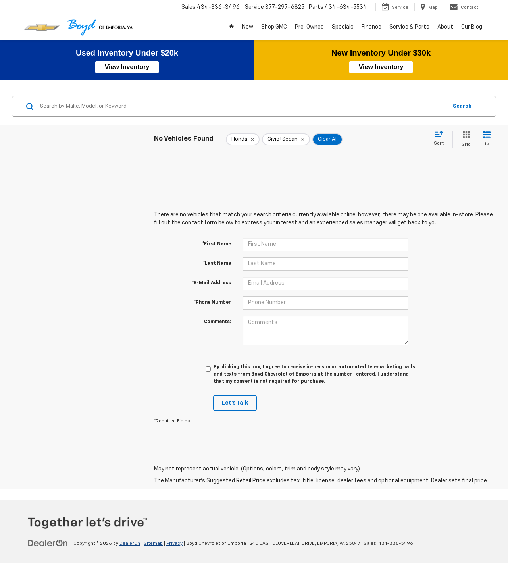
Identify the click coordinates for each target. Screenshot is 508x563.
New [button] (247, 27)
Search (462, 106)
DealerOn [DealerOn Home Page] (129, 543)
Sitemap (153, 543)
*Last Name (217, 263)
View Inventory (127, 67)
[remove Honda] (243, 139)
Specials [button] (343, 27)
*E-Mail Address (211, 283)
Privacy (174, 543)
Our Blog (471, 27)
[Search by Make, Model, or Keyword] (242, 106)
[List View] (487, 139)
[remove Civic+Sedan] (286, 139)
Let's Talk (235, 403)
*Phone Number (212, 302)
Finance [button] (371, 27)
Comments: (217, 322)
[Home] (231, 27)
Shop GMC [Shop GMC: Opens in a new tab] (274, 27)
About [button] (445, 27)
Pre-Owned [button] (309, 27)
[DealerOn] (48, 543)
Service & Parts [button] (409, 27)
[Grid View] (464, 139)
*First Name (216, 244)
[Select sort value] (441, 139)
